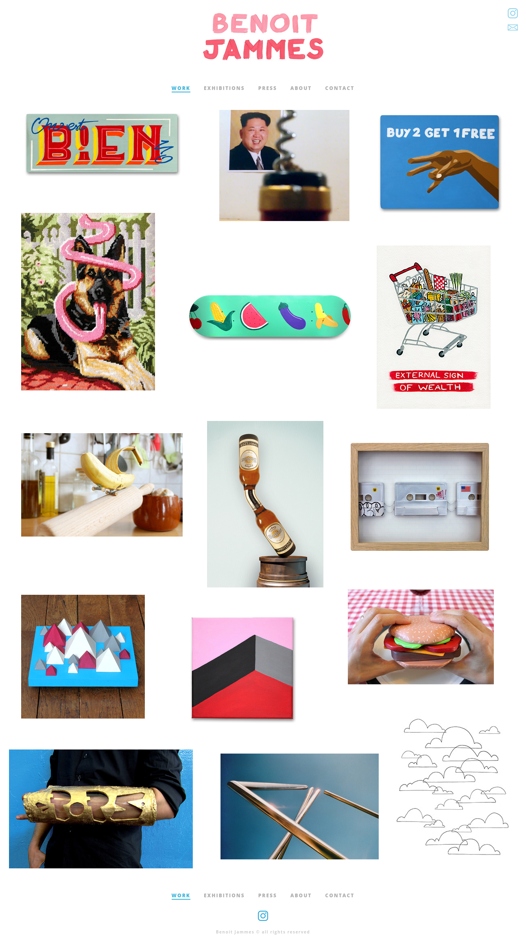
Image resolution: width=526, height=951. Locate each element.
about (301, 88)
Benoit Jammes (263, 36)
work (181, 88)
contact (339, 88)
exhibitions (224, 88)
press (267, 88)
